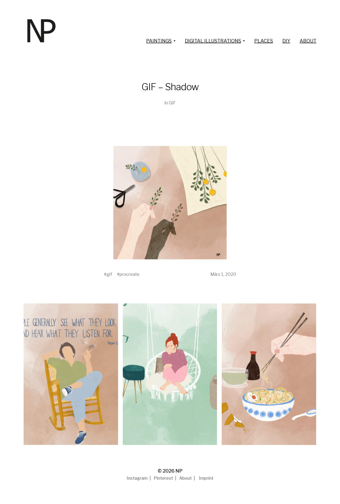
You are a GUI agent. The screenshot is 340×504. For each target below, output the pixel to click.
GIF (172, 102)
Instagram (137, 478)
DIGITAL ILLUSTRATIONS (213, 41)
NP (179, 471)
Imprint (206, 478)
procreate (129, 274)
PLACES (263, 41)
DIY (286, 41)
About (185, 478)
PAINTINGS (159, 41)
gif (109, 274)
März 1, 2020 (223, 274)
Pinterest (163, 478)
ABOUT (308, 41)
